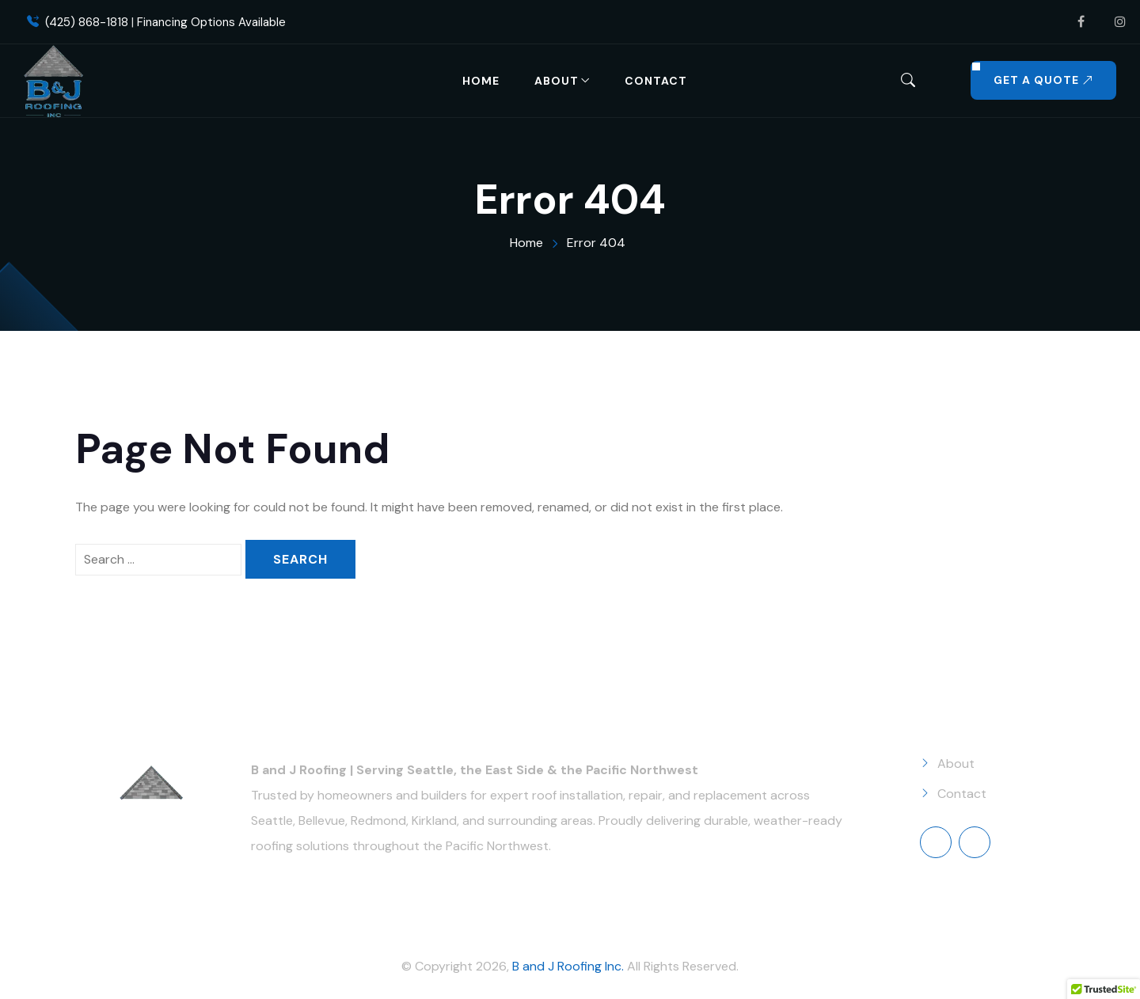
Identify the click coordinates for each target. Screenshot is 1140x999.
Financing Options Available (211, 22)
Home (481, 81)
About (556, 81)
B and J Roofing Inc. (568, 966)
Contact (656, 81)
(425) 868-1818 (86, 22)
